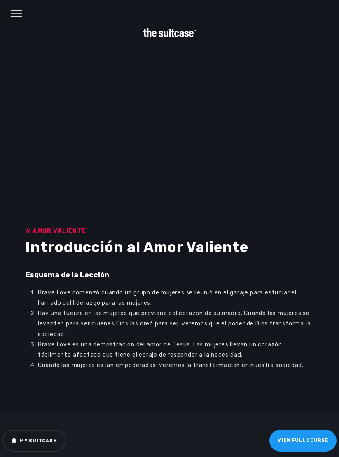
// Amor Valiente (56, 231)
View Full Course (303, 440)
